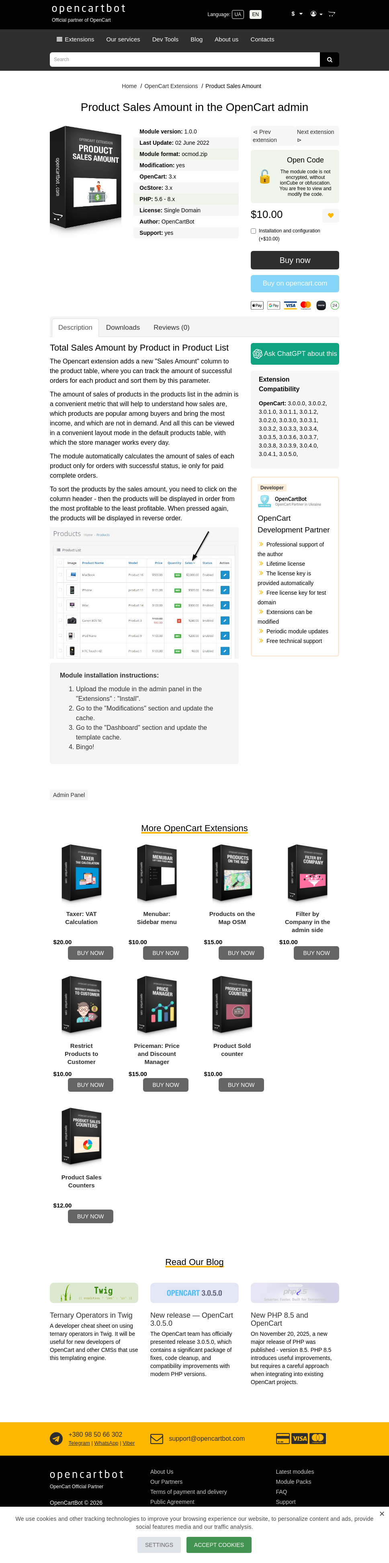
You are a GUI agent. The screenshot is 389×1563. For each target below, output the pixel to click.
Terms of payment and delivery (188, 1506)
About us (226, 39)
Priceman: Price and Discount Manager (157, 1058)
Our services (123, 39)
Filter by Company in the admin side (307, 921)
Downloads (123, 327)
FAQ (281, 1506)
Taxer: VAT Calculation (81, 917)
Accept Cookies (223, 1545)
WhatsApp (106, 1457)
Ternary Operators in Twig (91, 1330)
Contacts (262, 39)
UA (238, 14)
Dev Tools (165, 39)
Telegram (79, 1457)
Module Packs (293, 1496)
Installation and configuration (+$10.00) (285, 235)
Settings (155, 1545)
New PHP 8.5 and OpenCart (279, 1334)
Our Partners (166, 1496)
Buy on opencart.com (295, 283)
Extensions (75, 39)
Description (75, 327)
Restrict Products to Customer (81, 1058)
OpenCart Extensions (171, 86)
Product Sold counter (232, 1054)
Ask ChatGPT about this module (296, 354)
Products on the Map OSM (232, 917)
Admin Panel (69, 795)
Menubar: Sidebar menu (157, 917)
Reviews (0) (172, 327)
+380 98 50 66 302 (95, 1449)
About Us (162, 1486)
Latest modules (295, 1486)
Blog (196, 39)
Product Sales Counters (81, 1190)
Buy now (295, 260)
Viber (129, 1457)
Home (129, 86)
